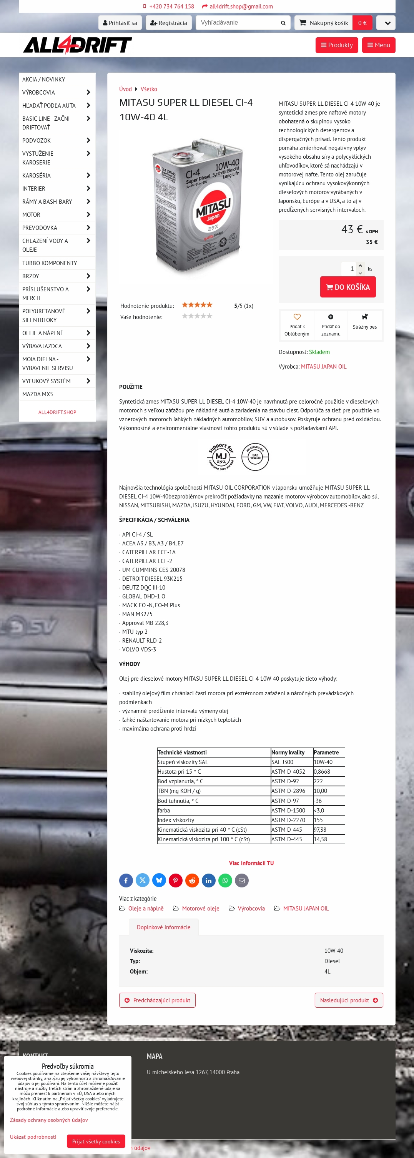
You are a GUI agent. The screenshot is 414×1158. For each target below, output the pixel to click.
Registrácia (168, 23)
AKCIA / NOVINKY (43, 79)
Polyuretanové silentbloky (58, 315)
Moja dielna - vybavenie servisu (58, 363)
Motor (58, 214)
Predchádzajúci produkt (157, 1000)
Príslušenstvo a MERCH (58, 293)
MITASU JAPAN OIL (306, 908)
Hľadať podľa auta (58, 105)
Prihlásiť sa (120, 23)
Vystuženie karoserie (58, 158)
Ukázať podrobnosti (33, 1137)
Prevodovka (58, 227)
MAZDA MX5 (37, 394)
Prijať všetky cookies (96, 1141)
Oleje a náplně (146, 908)
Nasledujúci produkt (349, 1000)
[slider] (197, 305)
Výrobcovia (251, 908)
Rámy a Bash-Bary (58, 201)
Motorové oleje (200, 908)
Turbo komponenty (49, 263)
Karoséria (58, 175)
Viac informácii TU (251, 863)
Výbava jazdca (58, 346)
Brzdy (58, 276)
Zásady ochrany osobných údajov (49, 1119)
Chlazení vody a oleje (58, 245)
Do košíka (348, 287)
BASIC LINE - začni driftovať (58, 123)
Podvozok (58, 140)
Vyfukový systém (58, 381)
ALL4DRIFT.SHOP (57, 412)
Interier (58, 188)
